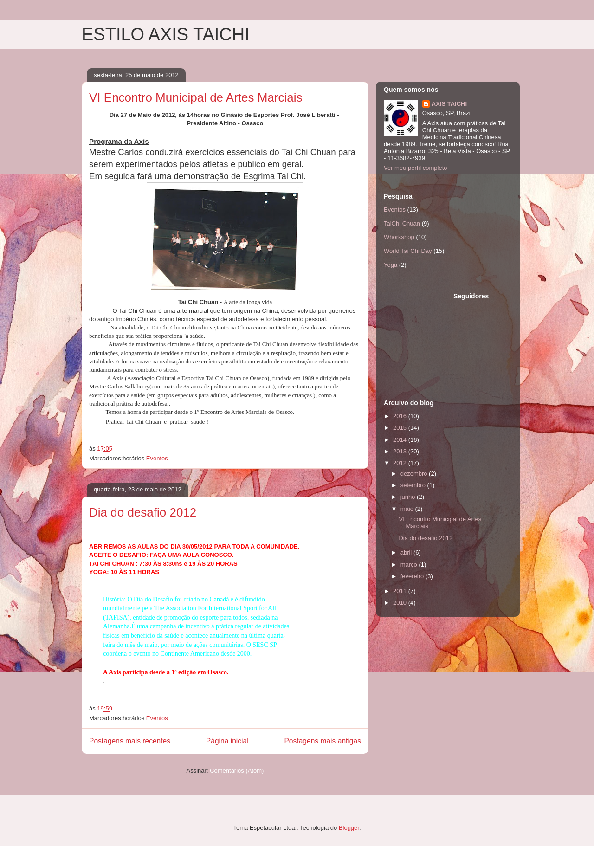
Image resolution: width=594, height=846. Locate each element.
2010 (400, 602)
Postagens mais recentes (129, 741)
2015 (400, 427)
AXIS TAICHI (449, 103)
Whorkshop (399, 236)
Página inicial (227, 741)
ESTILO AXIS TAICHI (166, 34)
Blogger (349, 827)
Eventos (157, 458)
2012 (400, 462)
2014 (400, 439)
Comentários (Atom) (237, 770)
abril (406, 552)
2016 (400, 416)
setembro (413, 485)
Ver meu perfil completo (415, 167)
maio (407, 508)
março (409, 564)
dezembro (414, 473)
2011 (400, 591)
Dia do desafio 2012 (142, 512)
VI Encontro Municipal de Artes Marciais (196, 97)
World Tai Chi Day (408, 250)
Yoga (390, 264)
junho (408, 496)
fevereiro (413, 576)
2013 (400, 451)
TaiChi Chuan (402, 223)
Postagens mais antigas (322, 741)
